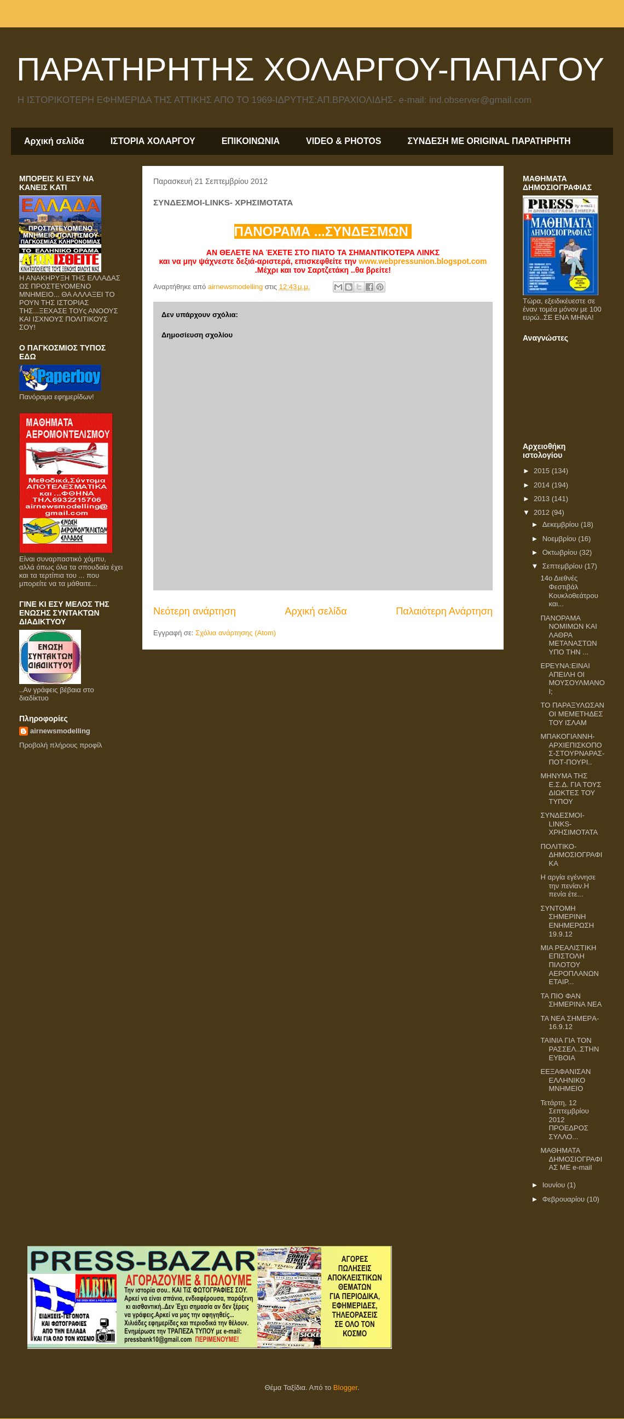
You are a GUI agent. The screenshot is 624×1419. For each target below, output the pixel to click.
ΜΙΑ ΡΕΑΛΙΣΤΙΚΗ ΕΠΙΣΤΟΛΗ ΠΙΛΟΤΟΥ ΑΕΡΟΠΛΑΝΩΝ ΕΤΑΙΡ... (569, 965)
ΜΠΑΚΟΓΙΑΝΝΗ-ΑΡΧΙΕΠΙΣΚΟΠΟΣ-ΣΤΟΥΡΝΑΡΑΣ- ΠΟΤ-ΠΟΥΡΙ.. (572, 749)
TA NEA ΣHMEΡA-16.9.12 (569, 1022)
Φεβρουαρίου (564, 1199)
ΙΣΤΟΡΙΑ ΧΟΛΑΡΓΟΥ (153, 141)
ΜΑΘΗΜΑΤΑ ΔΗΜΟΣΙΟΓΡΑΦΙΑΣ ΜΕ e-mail (571, 1158)
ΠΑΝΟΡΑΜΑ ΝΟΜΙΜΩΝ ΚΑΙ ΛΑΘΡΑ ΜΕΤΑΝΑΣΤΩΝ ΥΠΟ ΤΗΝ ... (568, 635)
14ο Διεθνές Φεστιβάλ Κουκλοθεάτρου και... (569, 591)
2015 (543, 471)
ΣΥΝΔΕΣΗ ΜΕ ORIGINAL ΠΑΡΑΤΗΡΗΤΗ (488, 141)
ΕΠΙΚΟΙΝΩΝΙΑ (251, 141)
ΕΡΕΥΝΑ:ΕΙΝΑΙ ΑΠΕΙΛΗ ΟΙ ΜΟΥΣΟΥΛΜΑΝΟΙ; (572, 679)
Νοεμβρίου (560, 539)
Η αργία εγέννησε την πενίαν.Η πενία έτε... (568, 885)
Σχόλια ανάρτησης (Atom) (235, 633)
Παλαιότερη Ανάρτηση (444, 611)
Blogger (345, 1387)
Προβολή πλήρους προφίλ (60, 745)
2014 (543, 485)
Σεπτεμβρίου (563, 566)
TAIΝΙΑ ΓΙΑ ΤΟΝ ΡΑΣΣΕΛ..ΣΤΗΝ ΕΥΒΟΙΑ (569, 1048)
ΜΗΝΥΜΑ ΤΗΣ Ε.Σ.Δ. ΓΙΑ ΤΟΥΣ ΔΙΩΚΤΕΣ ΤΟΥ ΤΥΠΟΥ (570, 789)
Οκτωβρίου (560, 552)
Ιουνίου (554, 1185)
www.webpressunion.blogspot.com (423, 261)
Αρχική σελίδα (54, 141)
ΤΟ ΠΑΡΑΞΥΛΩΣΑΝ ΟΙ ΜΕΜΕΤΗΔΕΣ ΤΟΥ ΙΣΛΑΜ (572, 713)
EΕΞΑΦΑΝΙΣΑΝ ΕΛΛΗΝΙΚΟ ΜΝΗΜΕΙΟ (565, 1080)
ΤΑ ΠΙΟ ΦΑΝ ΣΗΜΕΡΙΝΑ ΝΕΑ (571, 1000)
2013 (543, 499)
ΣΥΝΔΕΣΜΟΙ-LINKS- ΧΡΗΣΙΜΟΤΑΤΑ (569, 823)
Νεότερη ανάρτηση (194, 611)
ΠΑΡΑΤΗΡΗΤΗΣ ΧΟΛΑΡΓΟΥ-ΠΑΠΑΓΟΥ (310, 69)
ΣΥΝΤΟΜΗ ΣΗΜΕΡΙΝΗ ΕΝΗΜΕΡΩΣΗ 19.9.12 (567, 921)
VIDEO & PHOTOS (344, 141)
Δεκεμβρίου (561, 524)
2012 (543, 512)
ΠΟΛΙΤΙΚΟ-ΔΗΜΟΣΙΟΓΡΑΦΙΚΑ (571, 855)
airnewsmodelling (60, 731)
